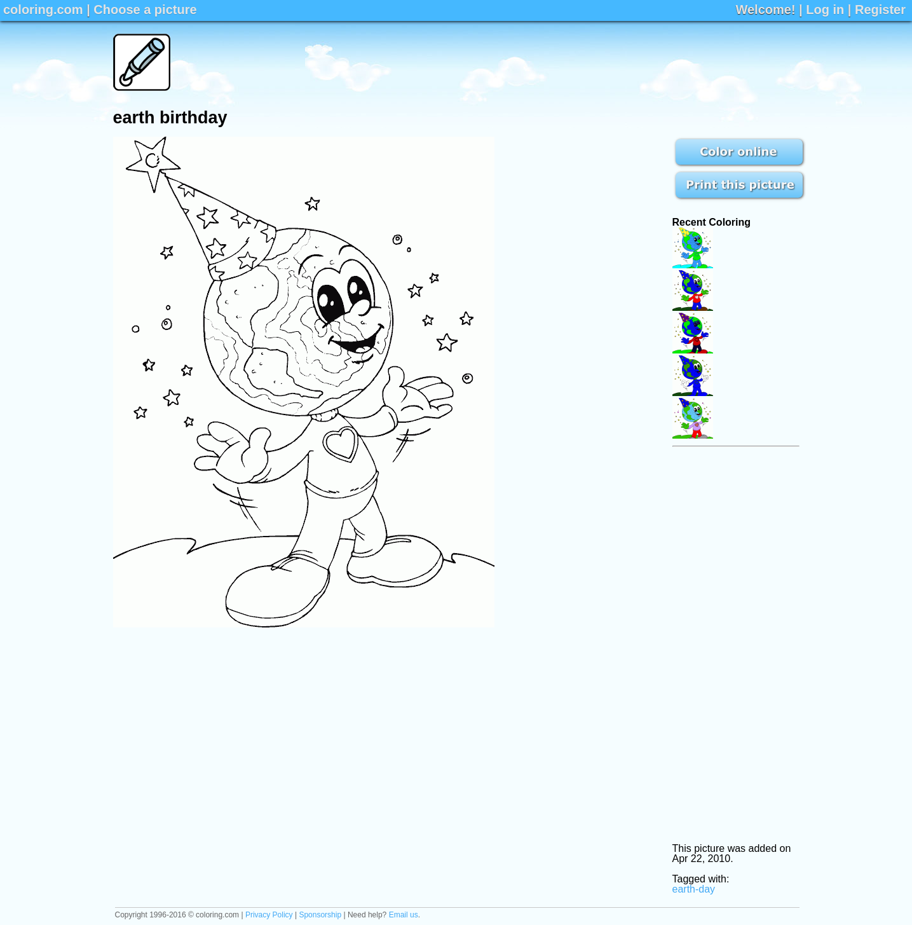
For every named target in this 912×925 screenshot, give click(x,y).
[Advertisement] (568, 62)
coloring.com (43, 10)
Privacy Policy (269, 914)
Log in (825, 10)
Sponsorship (320, 914)
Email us (403, 914)
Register (880, 10)
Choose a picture (144, 10)
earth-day (694, 889)
